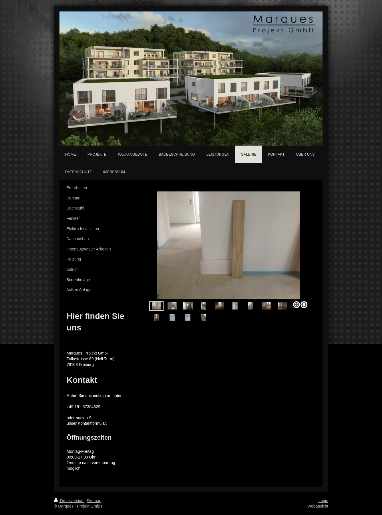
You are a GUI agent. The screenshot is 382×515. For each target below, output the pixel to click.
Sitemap (94, 500)
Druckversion (69, 500)
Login (323, 500)
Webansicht (317, 506)
